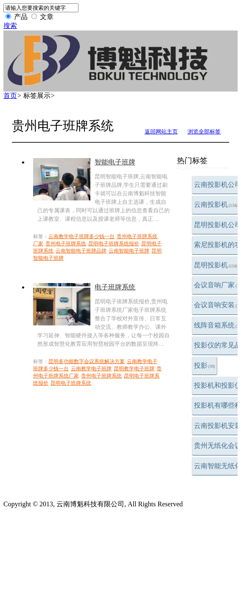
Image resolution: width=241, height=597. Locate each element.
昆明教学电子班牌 (134, 369)
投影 (204, 365)
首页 (10, 95)
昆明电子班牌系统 (70, 383)
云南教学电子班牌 (91, 369)
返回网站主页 (161, 131)
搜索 (10, 25)
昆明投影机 (215, 265)
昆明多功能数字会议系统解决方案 (86, 361)
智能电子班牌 (115, 162)
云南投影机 (215, 204)
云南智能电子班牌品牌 (81, 251)
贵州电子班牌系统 (65, 244)
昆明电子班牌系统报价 (113, 244)
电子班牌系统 (115, 287)
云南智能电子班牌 (129, 251)
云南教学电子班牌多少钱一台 (81, 236)
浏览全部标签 (204, 131)
